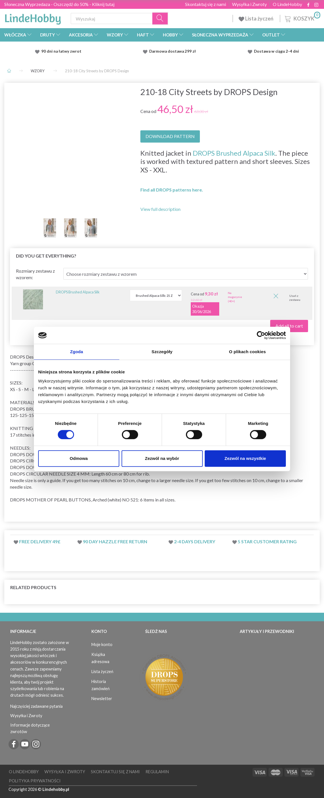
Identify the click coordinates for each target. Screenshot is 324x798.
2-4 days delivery (194, 541)
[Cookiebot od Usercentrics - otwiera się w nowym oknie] (261, 335)
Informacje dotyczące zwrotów (30, 728)
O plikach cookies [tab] (247, 351)
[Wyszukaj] (160, 18)
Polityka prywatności (35, 780)
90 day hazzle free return (115, 541)
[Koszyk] (302, 17)
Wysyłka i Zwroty (249, 4)
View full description (160, 209)
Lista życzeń (256, 18)
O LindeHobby (287, 4)
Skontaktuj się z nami (205, 4)
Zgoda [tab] (76, 351)
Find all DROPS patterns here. (171, 189)
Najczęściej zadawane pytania (36, 706)
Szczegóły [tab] (161, 351)
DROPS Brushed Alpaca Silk (234, 153)
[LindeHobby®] (33, 17)
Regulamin (157, 771)
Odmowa (79, 458)
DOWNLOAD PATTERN (170, 136)
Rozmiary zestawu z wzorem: (35, 274)
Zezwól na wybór (162, 458)
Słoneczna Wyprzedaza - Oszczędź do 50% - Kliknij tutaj (59, 4)
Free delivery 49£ (39, 541)
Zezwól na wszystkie (245, 458)
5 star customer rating (267, 541)
